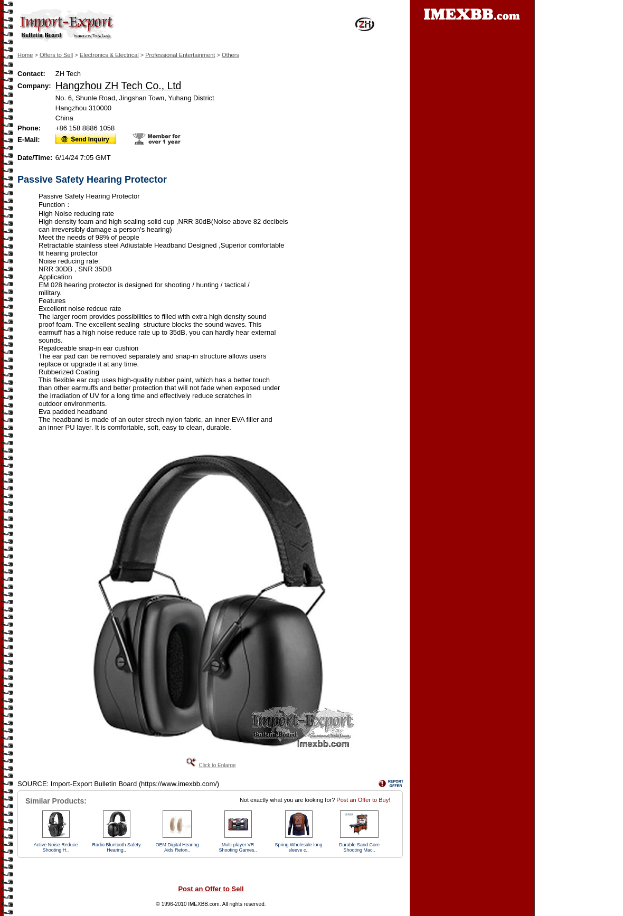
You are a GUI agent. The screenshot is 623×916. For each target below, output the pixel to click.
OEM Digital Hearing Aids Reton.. (177, 847)
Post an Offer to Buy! (363, 800)
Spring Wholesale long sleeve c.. (298, 847)
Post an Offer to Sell (210, 889)
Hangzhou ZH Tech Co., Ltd (118, 85)
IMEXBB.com (203, 904)
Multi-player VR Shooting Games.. (238, 847)
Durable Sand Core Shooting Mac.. (359, 847)
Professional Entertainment (180, 55)
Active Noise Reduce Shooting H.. (56, 847)
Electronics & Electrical (109, 55)
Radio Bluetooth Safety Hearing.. (116, 847)
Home (25, 55)
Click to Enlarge (217, 765)
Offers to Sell (56, 55)
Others (230, 55)
